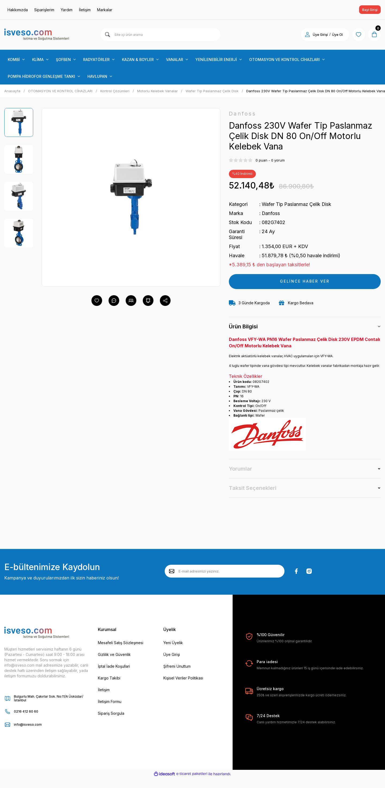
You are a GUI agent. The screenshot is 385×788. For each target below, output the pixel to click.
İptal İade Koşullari (114, 666)
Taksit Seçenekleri (252, 488)
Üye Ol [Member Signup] (337, 35)
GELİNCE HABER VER (305, 281)
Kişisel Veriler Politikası (183, 678)
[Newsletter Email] (224, 571)
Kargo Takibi (109, 678)
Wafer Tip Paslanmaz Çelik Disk (297, 204)
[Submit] (172, 571)
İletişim (104, 689)
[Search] (160, 34)
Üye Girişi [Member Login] (319, 35)
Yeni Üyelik (173, 642)
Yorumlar (240, 469)
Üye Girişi (171, 654)
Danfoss (271, 213)
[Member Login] (307, 34)
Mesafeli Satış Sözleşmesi (120, 642)
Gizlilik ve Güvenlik (114, 654)
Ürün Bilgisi (243, 327)
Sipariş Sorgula (111, 713)
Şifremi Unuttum (177, 666)
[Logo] (36, 34)
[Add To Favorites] (96, 300)
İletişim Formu (109, 701)
